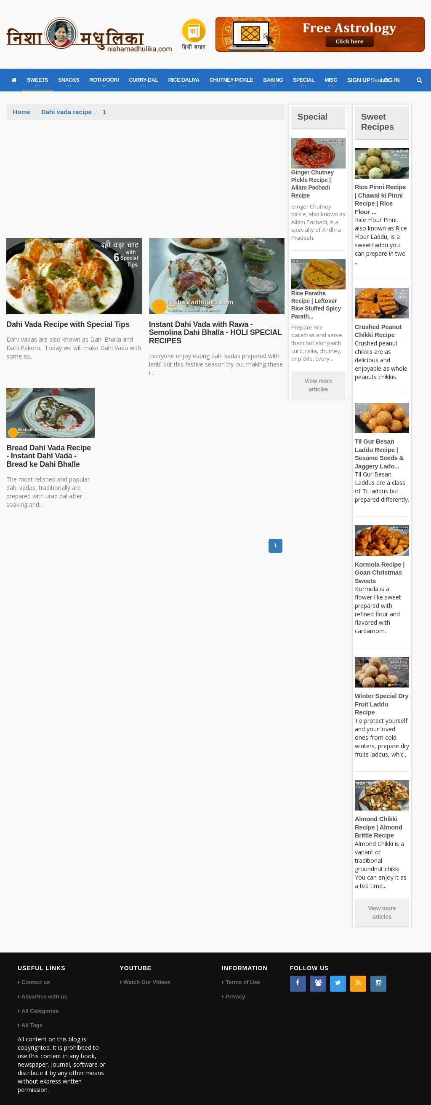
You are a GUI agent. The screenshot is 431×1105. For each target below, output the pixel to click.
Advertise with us (44, 988)
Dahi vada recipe (66, 111)
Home (21, 111)
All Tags (32, 1017)
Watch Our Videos (147, 974)
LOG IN (390, 80)
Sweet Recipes (378, 121)
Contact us (35, 974)
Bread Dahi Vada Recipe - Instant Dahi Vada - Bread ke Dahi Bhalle (49, 456)
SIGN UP (358, 80)
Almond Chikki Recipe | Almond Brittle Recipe (378, 819)
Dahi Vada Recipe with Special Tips (66, 324)
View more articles (318, 385)
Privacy (235, 988)
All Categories (39, 1003)
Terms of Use (243, 974)
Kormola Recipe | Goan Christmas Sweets (379, 572)
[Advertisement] (145, 183)
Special (313, 116)
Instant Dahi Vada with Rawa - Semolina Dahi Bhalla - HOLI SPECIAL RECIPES (214, 332)
